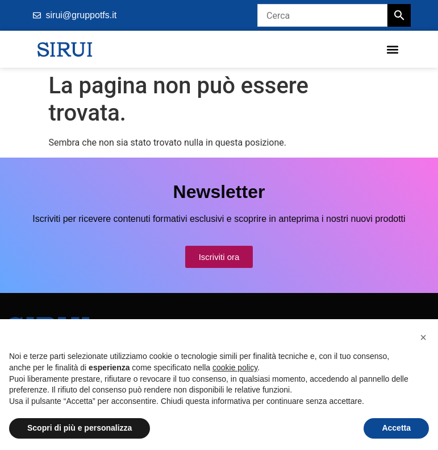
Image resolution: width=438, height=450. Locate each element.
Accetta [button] (396, 427)
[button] (392, 49)
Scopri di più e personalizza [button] (79, 427)
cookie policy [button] (234, 367)
